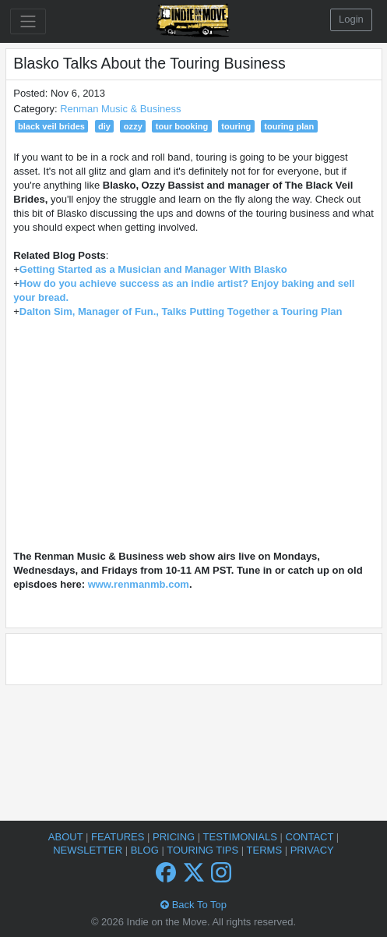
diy (104, 126)
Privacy (312, 850)
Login (351, 19)
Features (119, 837)
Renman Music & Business (120, 109)
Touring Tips (204, 850)
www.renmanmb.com (138, 584)
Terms (266, 850)
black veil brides (51, 126)
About (67, 837)
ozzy (133, 126)
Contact (311, 837)
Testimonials (241, 837)
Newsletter (89, 850)
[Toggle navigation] (28, 21)
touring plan (289, 126)
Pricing (175, 837)
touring (236, 126)
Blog (146, 850)
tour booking (182, 126)
